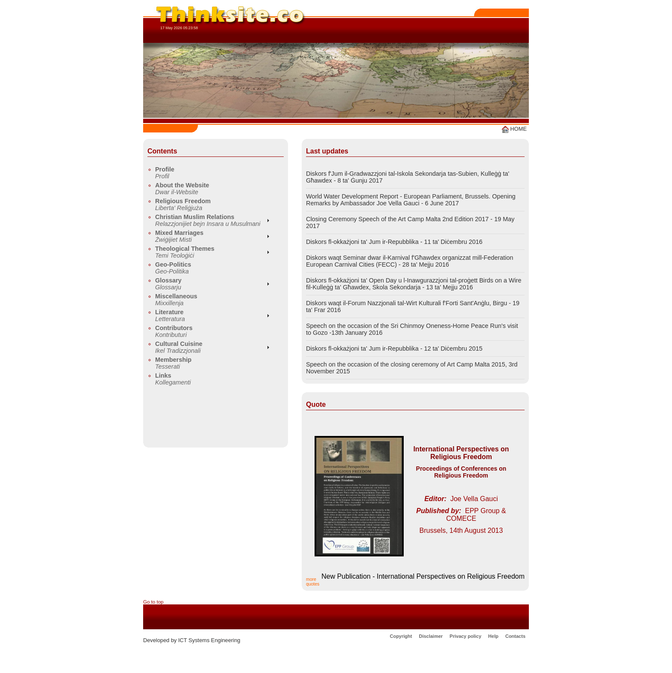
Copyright (401, 636)
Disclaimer (431, 636)
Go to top (153, 601)
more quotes (312, 581)
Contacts (515, 636)
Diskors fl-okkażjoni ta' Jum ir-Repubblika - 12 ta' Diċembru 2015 (394, 348)
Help (493, 636)
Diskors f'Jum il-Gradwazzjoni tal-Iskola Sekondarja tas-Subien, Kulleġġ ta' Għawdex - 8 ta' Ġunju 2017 (407, 177)
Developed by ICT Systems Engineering (191, 640)
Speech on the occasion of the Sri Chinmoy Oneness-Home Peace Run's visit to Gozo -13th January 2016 (412, 329)
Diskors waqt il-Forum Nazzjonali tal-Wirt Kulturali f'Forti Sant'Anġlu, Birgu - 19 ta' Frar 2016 (412, 306)
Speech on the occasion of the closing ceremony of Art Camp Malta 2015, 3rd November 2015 (412, 368)
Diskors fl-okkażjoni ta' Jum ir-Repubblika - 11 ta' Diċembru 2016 (394, 241)
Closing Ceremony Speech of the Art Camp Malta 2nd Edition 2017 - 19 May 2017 (410, 222)
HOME (514, 129)
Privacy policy (465, 636)
